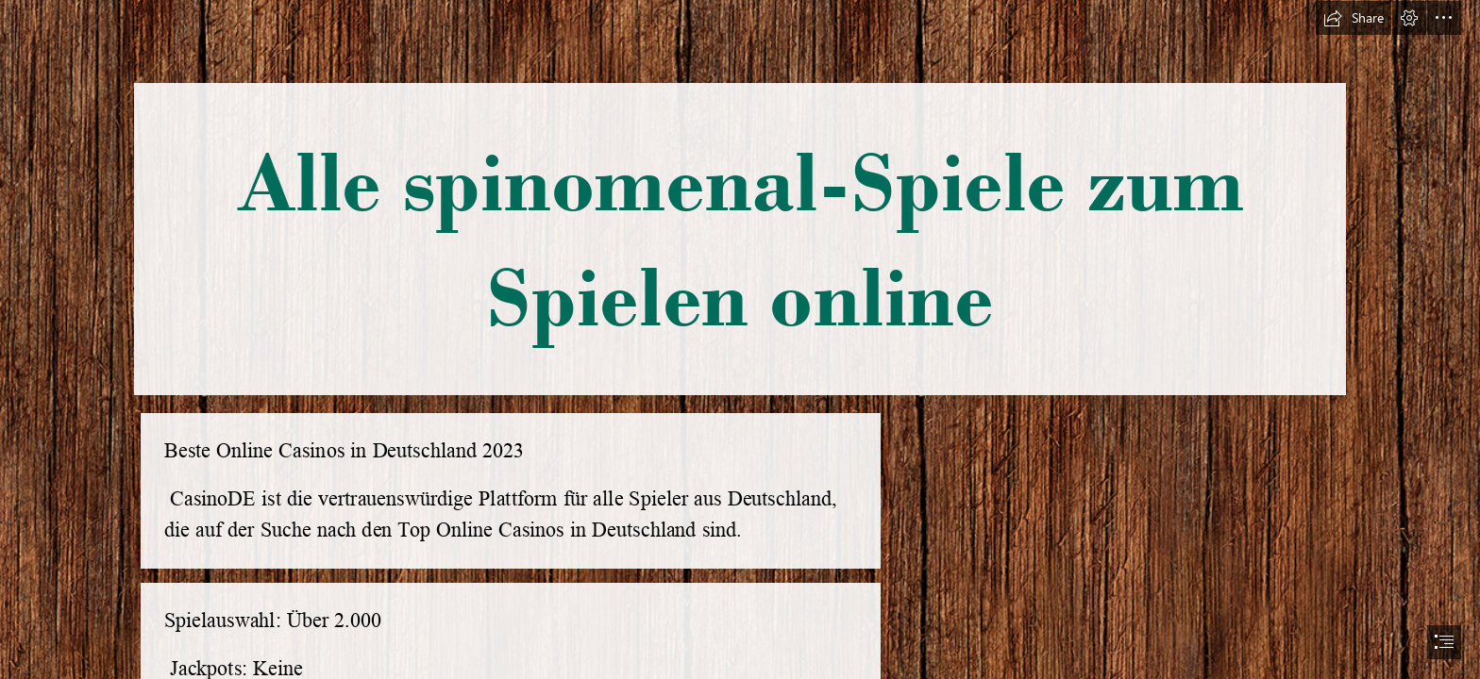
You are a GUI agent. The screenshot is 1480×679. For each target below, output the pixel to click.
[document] (740, 339)
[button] (1353, 18)
